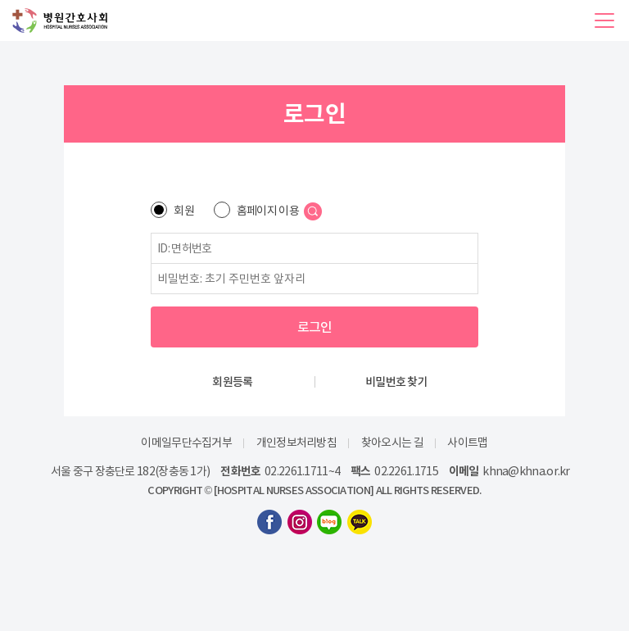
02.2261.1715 (406, 471)
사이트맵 (467, 442)
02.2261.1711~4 (302, 471)
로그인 (315, 327)
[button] (604, 20)
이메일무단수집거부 (186, 442)
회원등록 (232, 382)
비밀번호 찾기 (396, 382)
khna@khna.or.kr (526, 471)
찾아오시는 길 (392, 442)
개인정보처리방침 (296, 442)
